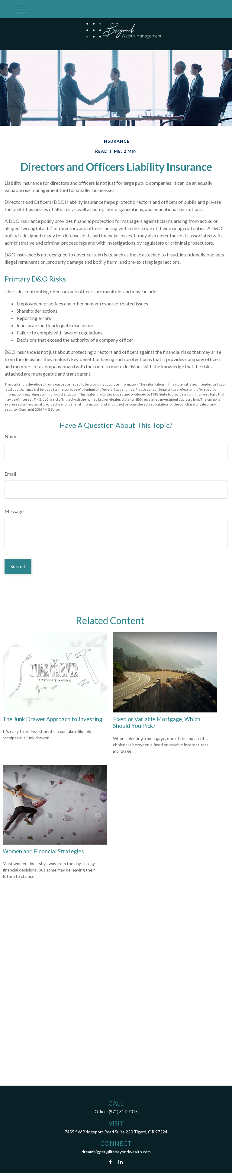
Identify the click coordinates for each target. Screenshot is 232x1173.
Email (10, 474)
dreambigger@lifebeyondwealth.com (116, 1151)
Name (11, 436)
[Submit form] (18, 566)
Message (14, 511)
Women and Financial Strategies (43, 851)
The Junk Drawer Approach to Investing (52, 719)
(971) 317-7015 (123, 1111)
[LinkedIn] (121, 1162)
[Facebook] (110, 1162)
